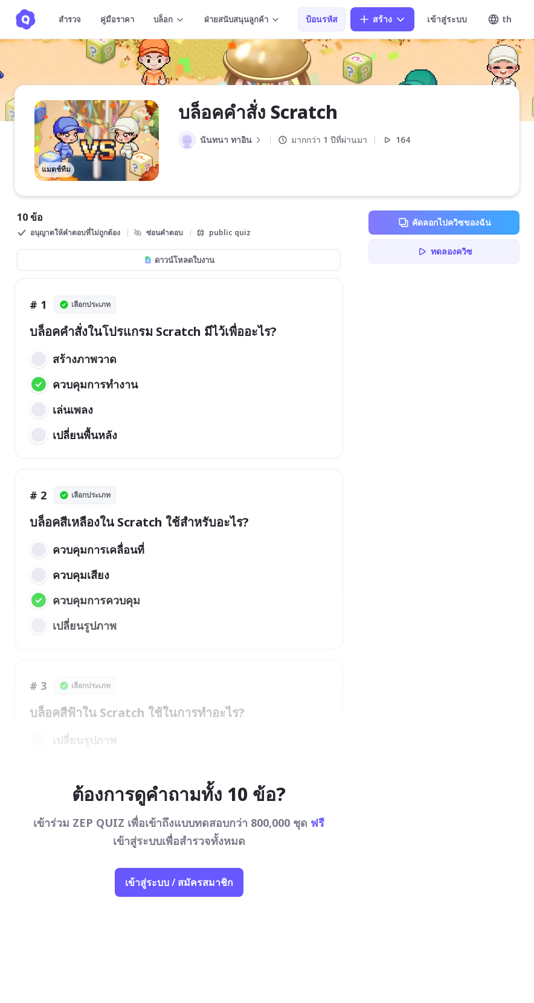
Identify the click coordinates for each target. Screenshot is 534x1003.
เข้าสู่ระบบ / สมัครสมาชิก (179, 882)
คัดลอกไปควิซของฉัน (444, 223)
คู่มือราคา (117, 19)
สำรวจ (70, 19)
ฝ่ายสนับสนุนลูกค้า (242, 19)
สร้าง (382, 19)
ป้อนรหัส (322, 19)
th (499, 19)
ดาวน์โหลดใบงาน (179, 260)
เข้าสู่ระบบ (447, 19)
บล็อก (169, 19)
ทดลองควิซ (444, 251)
